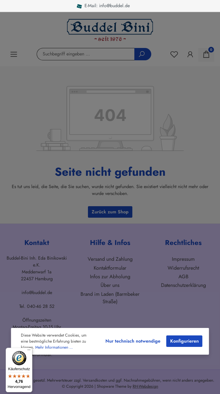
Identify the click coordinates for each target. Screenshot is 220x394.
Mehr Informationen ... (54, 347)
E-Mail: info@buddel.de (107, 5)
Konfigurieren (184, 341)
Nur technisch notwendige (132, 341)
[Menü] (28, 351)
